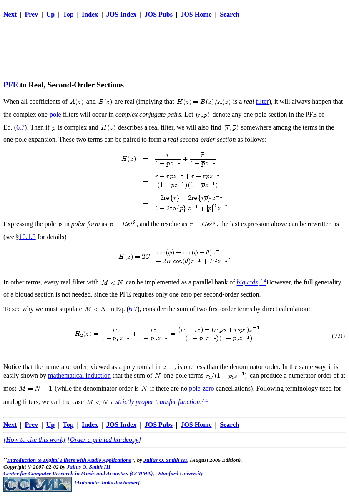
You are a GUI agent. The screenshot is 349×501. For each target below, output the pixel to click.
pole (55, 114)
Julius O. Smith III (165, 460)
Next (10, 14)
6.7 (20, 127)
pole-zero (201, 388)
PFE (10, 84)
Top (68, 14)
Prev (31, 14)
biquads (247, 282)
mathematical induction (79, 375)
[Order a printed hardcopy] (104, 439)
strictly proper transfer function (157, 402)
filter (262, 101)
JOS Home (196, 14)
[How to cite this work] (34, 439)
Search (229, 14)
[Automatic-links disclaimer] (107, 482)
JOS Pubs (159, 14)
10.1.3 (27, 236)
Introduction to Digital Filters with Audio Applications (69, 460)
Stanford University (180, 473)
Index (90, 14)
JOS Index (121, 14)
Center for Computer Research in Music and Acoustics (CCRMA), (78, 473)
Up (50, 14)
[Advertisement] (174, 44)
